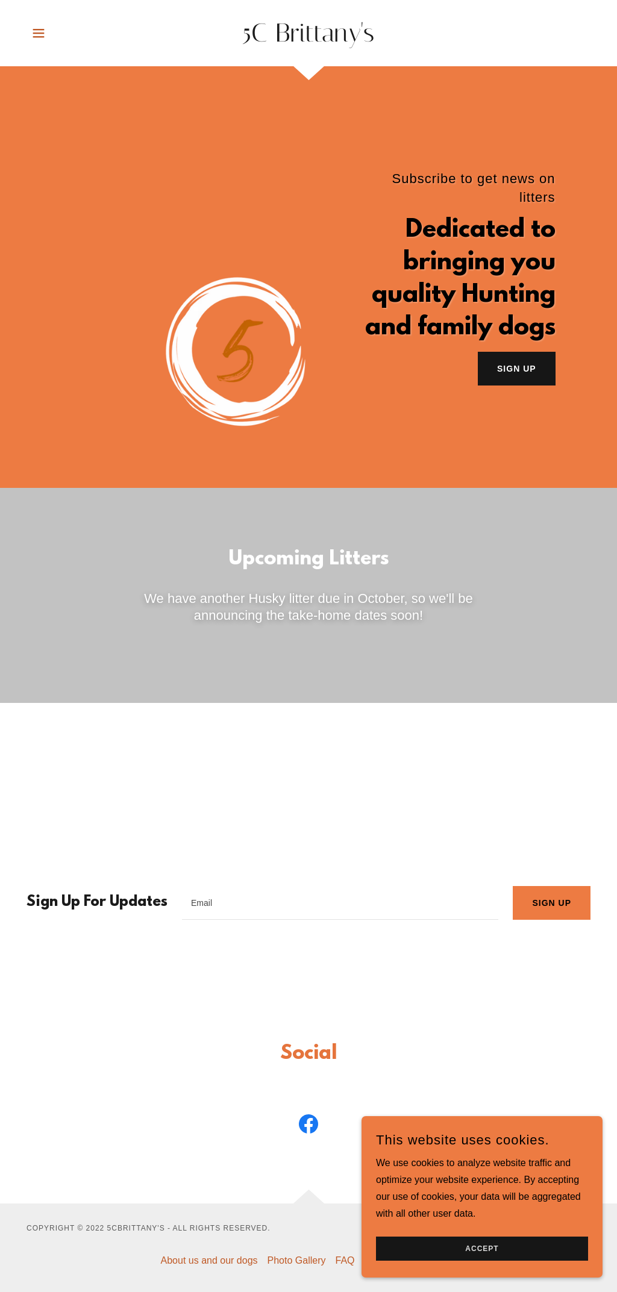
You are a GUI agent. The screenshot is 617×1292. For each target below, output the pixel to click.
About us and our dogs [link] (209, 1260)
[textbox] (340, 903)
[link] (308, 38)
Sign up (551, 903)
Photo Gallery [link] (297, 1260)
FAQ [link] (344, 1260)
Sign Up (516, 368)
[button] (39, 33)
